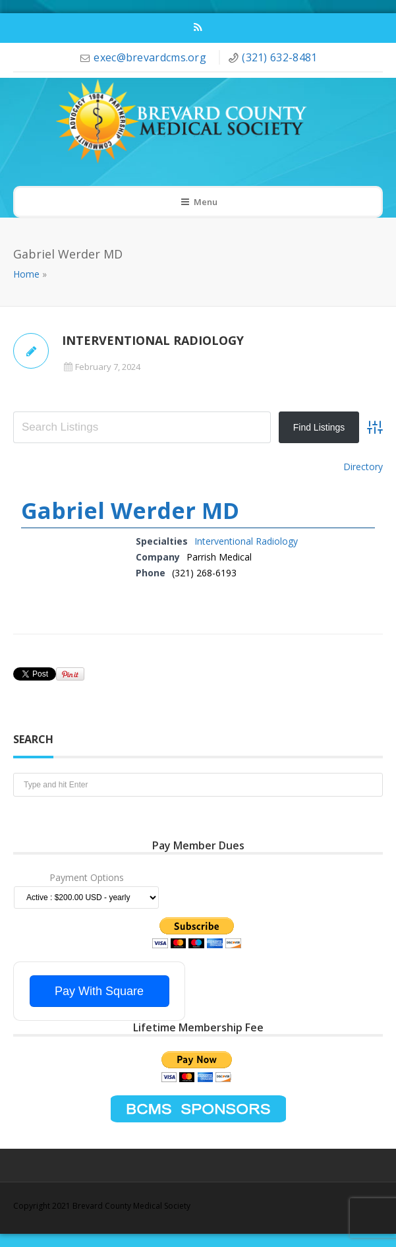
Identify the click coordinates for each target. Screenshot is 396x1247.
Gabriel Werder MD (130, 510)
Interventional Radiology (246, 541)
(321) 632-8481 (279, 57)
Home (26, 274)
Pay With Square (99, 991)
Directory (363, 466)
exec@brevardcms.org (151, 57)
